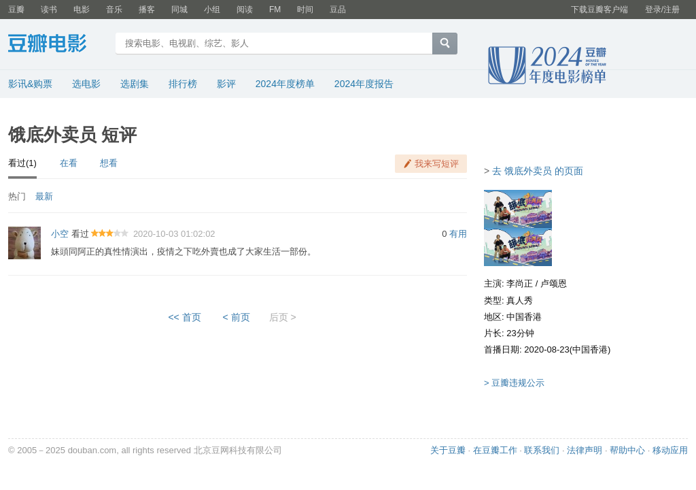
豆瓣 (16, 9)
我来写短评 (437, 164)
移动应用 (670, 450)
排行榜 (183, 83)
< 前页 (236, 317)
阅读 (245, 9)
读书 (49, 9)
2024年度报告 (364, 83)
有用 (458, 234)
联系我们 (541, 450)
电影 (81, 9)
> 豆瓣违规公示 (514, 383)
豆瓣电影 (57, 45)
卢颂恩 (553, 283)
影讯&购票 (30, 83)
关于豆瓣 (448, 450)
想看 (109, 163)
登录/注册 (662, 9)
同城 (179, 9)
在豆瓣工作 (495, 450)
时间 (305, 9)
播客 (147, 9)
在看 (68, 163)
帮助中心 (627, 450)
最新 (44, 196)
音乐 (114, 9)
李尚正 (519, 283)
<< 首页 (184, 317)
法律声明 (584, 450)
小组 (212, 9)
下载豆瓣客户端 (599, 9)
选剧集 (134, 83)
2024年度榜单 (285, 83)
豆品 (338, 9)
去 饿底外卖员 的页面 (537, 170)
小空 (60, 234)
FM (275, 9)
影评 (226, 83)
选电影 (86, 83)
